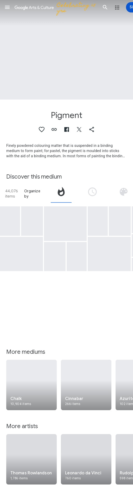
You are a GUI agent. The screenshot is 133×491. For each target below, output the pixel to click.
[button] (7, 7)
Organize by (32, 194)
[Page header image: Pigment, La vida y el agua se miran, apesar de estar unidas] (66, 50)
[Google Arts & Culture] (56, 7)
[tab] (61, 194)
